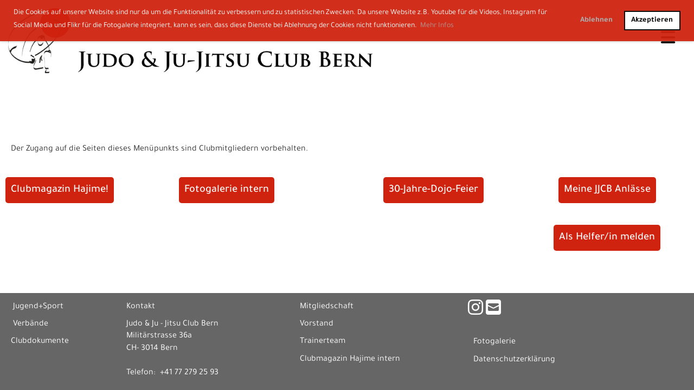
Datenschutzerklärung (514, 360)
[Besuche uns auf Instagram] (475, 311)
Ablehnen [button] (596, 20)
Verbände (30, 324)
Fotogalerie (494, 342)
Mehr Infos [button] (437, 26)
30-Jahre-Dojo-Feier (433, 190)
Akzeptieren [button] (652, 20)
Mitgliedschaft (327, 307)
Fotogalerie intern (226, 190)
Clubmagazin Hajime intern (350, 359)
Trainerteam (322, 341)
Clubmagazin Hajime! (59, 190)
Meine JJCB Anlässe (607, 190)
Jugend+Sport (38, 307)
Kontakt (140, 307)
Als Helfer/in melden (607, 237)
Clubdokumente (40, 341)
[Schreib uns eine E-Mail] (493, 311)
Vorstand (316, 324)
